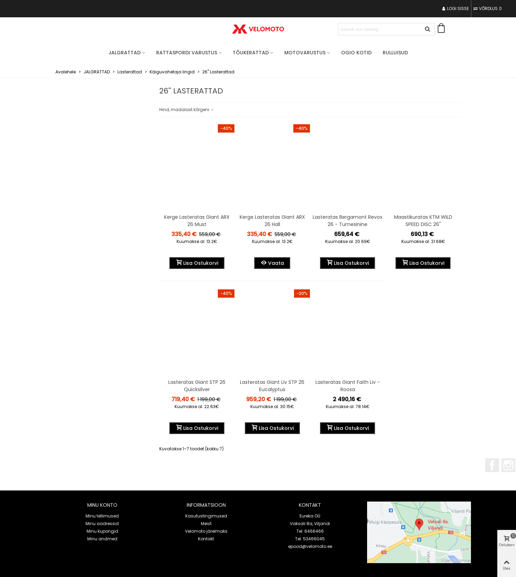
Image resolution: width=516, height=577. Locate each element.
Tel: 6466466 (310, 531)
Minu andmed (102, 539)
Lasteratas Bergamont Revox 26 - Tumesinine (347, 221)
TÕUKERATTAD (251, 52)
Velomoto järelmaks (206, 531)
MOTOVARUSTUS (305, 52)
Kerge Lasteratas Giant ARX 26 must (197, 221)
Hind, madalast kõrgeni (186, 109)
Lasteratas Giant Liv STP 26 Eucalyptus (272, 386)
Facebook (492, 465)
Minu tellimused (102, 516)
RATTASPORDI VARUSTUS (186, 52)
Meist (206, 523)
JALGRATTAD (124, 52)
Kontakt (206, 539)
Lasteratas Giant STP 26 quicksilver (196, 386)
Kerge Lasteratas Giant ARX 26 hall (272, 221)
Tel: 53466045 (310, 539)
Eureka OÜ (310, 516)
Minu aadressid (102, 523)
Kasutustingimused (206, 516)
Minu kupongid (102, 531)
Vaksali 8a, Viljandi (310, 523)
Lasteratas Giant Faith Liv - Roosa (347, 386)
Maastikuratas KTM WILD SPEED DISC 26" (423, 221)
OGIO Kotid (356, 52)
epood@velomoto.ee (310, 546)
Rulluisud (395, 52)
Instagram (508, 465)
